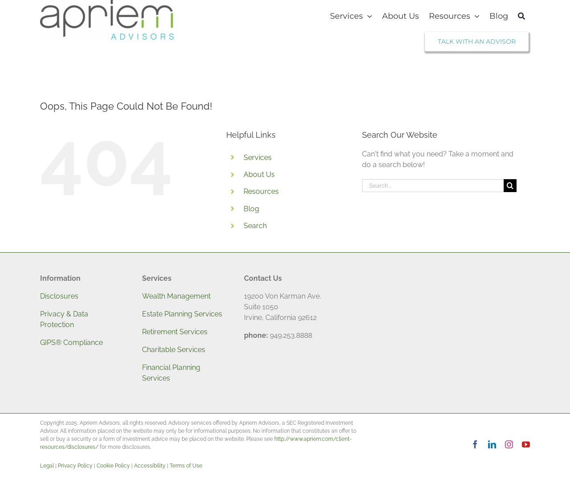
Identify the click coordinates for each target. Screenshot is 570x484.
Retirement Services (175, 332)
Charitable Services (173, 349)
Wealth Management (176, 296)
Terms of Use (186, 466)
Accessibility (150, 466)
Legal (47, 466)
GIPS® (50, 342)
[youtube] (526, 444)
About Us (259, 174)
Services (258, 157)
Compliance (82, 342)
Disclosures (59, 296)
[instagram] (509, 444)
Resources (261, 191)
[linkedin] (492, 444)
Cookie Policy (113, 466)
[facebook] (475, 444)
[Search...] (433, 185)
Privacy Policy (75, 466)
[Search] (521, 16)
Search (255, 225)
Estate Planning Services (182, 314)
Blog (251, 209)
